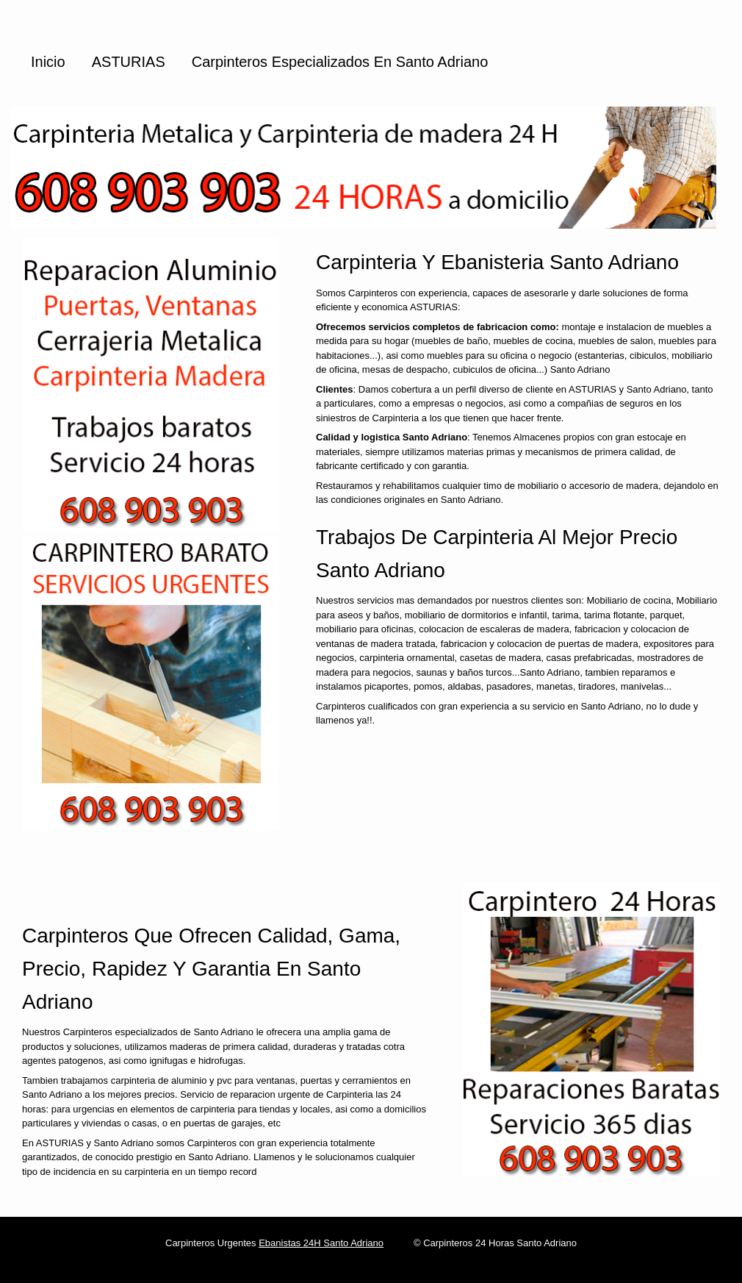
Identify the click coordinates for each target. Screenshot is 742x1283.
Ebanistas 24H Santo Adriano (321, 1242)
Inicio (48, 62)
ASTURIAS (128, 62)
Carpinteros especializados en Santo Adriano (340, 62)
